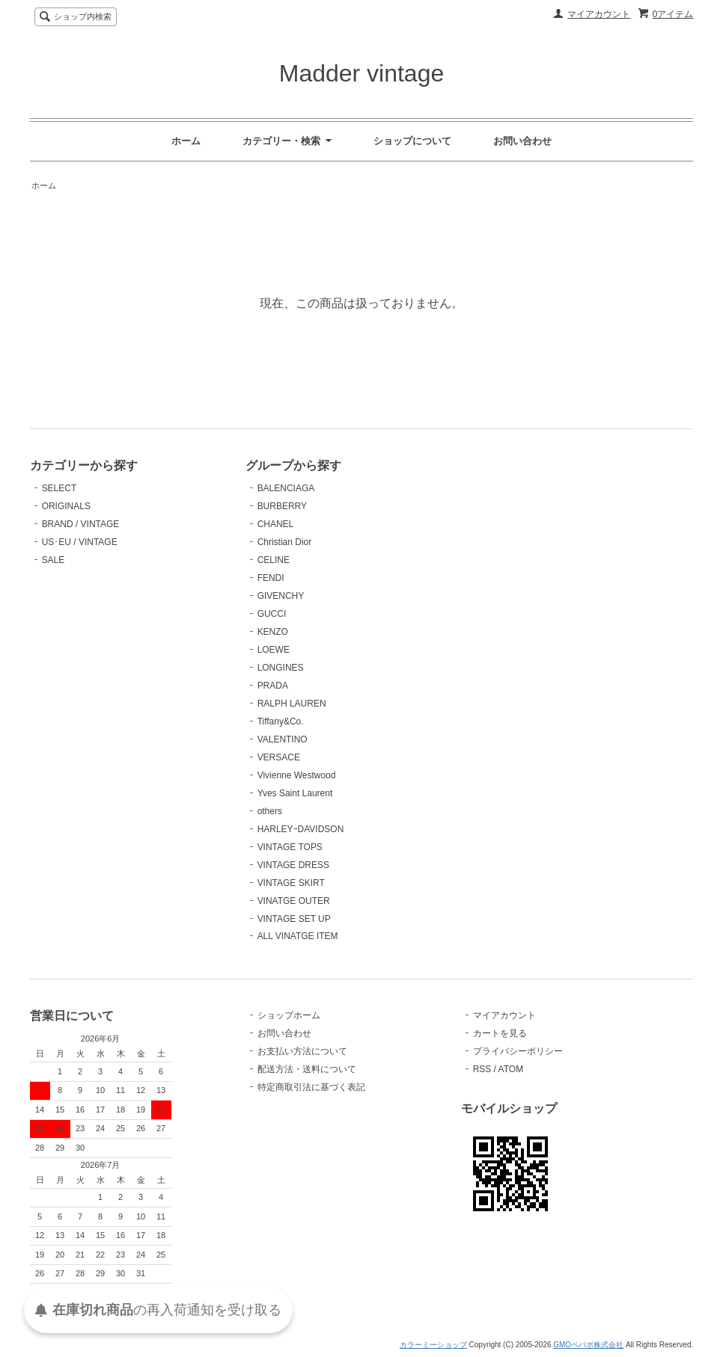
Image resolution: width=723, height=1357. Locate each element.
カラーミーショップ (433, 1345)
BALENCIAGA (286, 488)
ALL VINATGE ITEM (297, 936)
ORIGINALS (66, 506)
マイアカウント (598, 14)
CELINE (273, 560)
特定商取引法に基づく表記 (311, 1087)
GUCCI (272, 614)
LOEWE (273, 649)
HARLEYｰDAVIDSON (300, 829)
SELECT (59, 488)
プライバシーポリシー (518, 1051)
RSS (482, 1069)
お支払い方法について (302, 1051)
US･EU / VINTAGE (80, 542)
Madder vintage (361, 73)
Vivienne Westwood (296, 775)
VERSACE (278, 757)
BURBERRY (282, 506)
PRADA (272, 685)
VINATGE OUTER (293, 901)
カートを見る (500, 1033)
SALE (53, 560)
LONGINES (280, 667)
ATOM (511, 1069)
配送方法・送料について (306, 1069)
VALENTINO (282, 739)
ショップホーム (288, 1015)
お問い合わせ (522, 141)
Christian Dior (284, 542)
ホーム (186, 141)
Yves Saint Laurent (295, 793)
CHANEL (275, 524)
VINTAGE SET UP (294, 919)
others (269, 811)
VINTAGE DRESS (293, 865)
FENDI (270, 578)
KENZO (272, 632)
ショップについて (412, 141)
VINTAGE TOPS (290, 847)
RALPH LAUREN (291, 703)
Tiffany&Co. (280, 721)
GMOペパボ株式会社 (588, 1345)
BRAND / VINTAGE (81, 524)
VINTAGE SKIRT (291, 883)
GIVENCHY (281, 596)
